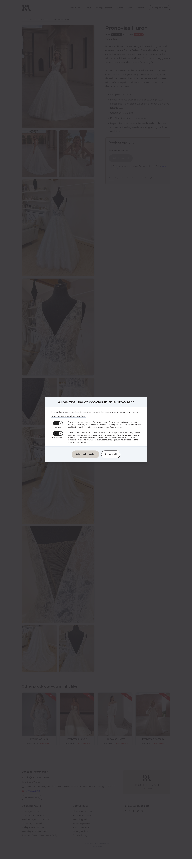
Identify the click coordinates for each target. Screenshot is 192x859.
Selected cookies (85, 453)
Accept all (111, 453)
